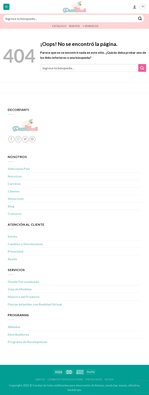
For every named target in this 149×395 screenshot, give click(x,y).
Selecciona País (19, 168)
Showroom (16, 198)
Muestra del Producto (24, 296)
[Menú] (6, 7)
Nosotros (15, 176)
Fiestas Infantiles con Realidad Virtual (35, 304)
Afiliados (14, 327)
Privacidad (15, 251)
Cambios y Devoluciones (25, 244)
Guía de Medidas (20, 289)
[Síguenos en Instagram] (18, 139)
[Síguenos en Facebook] (11, 139)
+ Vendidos (91, 26)
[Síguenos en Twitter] (25, 139)
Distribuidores (18, 334)
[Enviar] (140, 18)
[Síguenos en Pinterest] (32, 139)
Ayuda (12, 259)
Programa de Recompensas (27, 342)
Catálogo (59, 26)
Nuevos (74, 26)
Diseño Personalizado (23, 282)
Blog (11, 206)
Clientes (14, 191)
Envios (12, 236)
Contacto (15, 213)
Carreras (14, 183)
